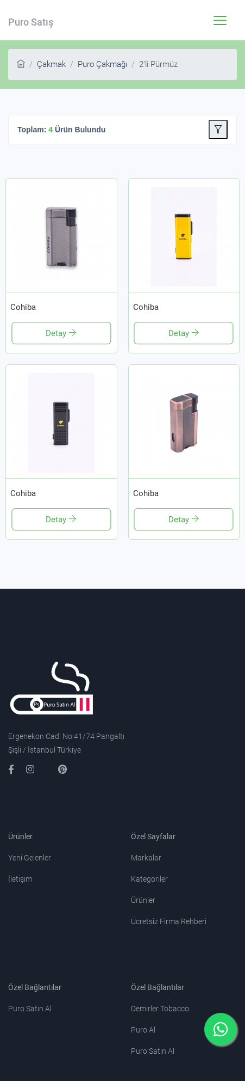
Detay (57, 333)
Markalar (146, 857)
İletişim (20, 879)
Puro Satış (30, 22)
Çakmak (51, 64)
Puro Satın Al (30, 1008)
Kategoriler (149, 879)
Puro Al (143, 1029)
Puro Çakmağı (102, 64)
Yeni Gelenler (29, 857)
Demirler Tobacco (160, 1008)
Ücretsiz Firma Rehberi (168, 921)
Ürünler (143, 900)
